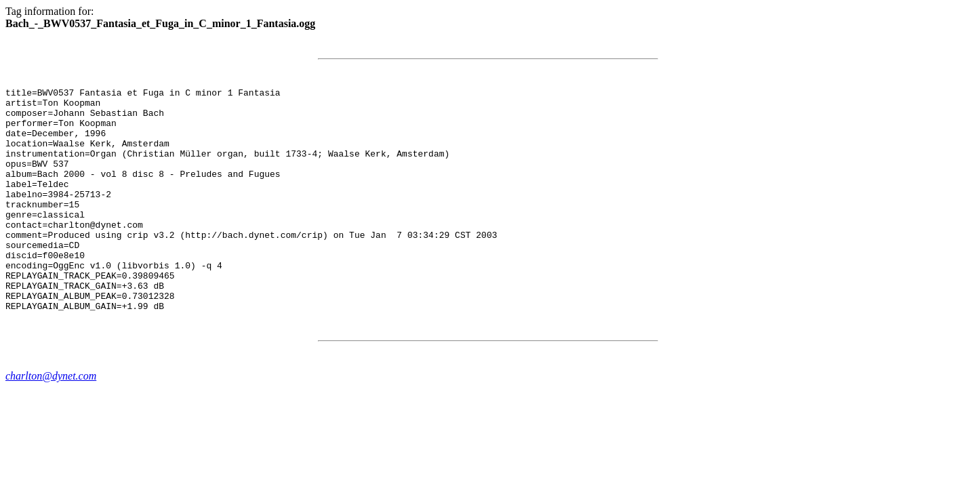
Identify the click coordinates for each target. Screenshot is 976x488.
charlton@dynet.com (50, 420)
